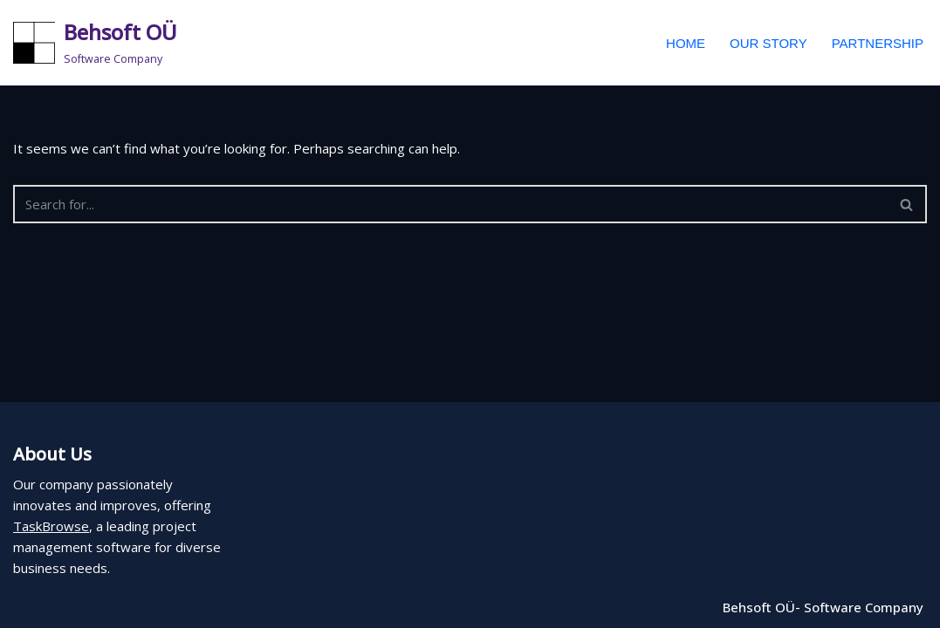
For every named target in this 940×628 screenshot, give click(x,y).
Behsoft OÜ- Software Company (823, 607)
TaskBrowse (51, 526)
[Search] (450, 204)
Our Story (768, 43)
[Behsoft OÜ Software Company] (95, 43)
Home (685, 43)
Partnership (877, 43)
